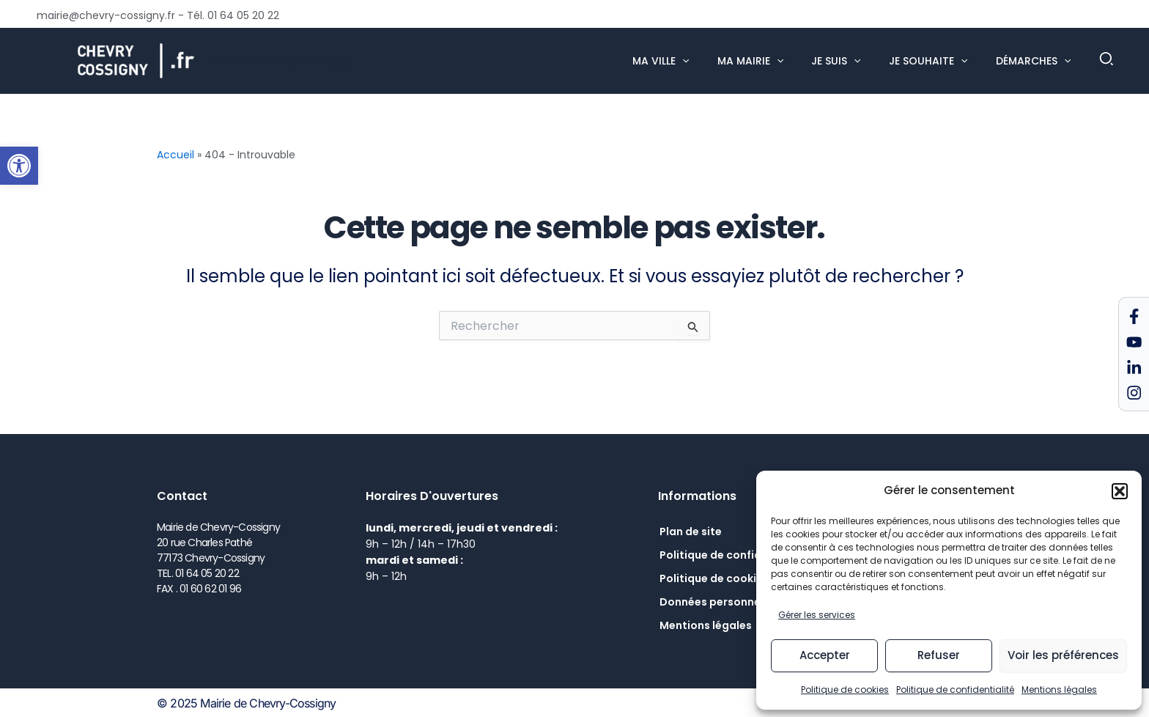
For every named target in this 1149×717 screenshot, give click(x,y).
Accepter (824, 655)
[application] (712, 61)
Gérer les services (816, 614)
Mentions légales (1059, 689)
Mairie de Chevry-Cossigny (278, 60)
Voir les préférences (1063, 655)
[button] (19, 166)
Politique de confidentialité (955, 689)
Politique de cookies (845, 689)
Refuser (938, 655)
